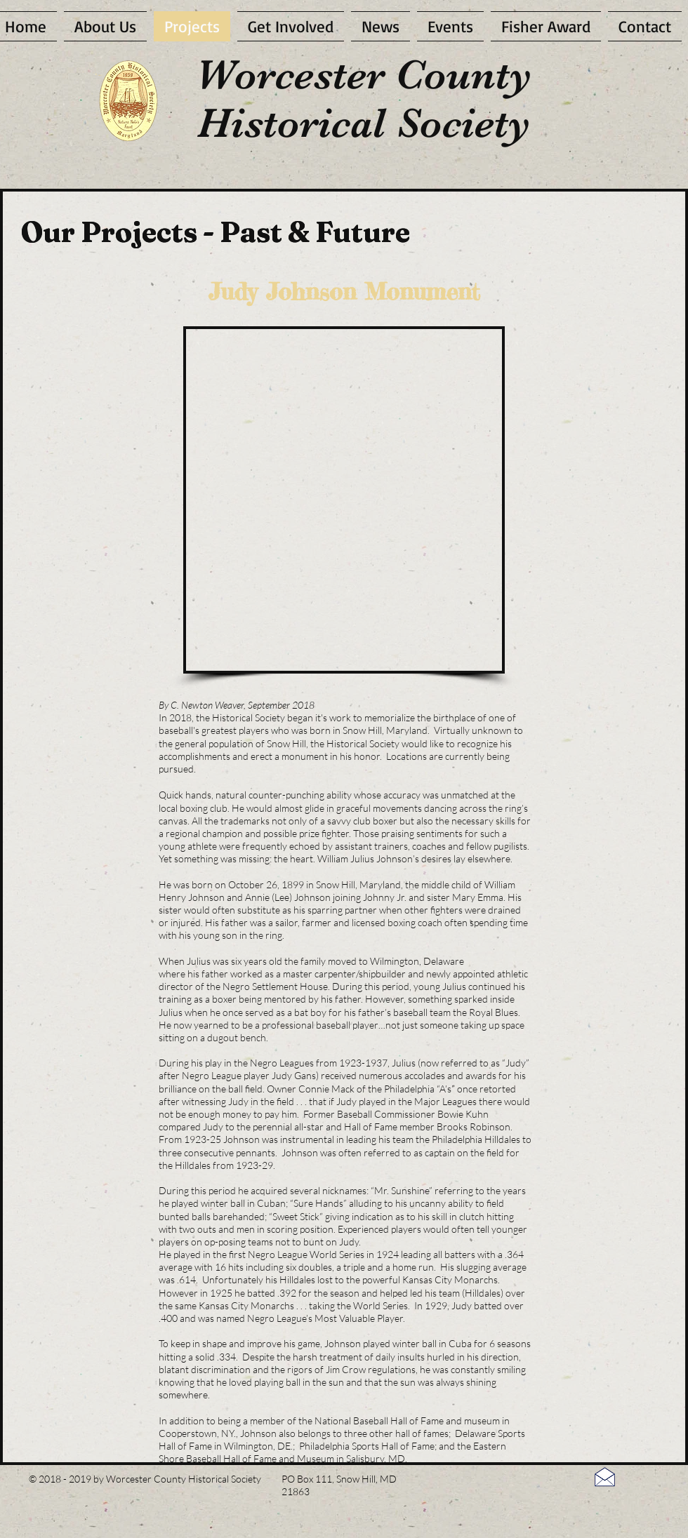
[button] (345, 501)
